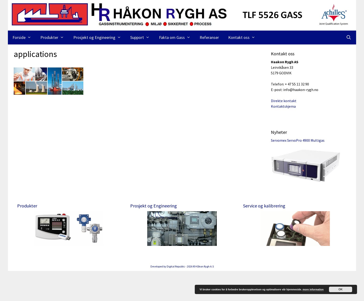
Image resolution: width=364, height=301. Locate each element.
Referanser (209, 37)
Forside (24, 37)
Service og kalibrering (264, 206)
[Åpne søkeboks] (348, 37)
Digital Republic (176, 296)
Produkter (54, 37)
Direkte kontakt (283, 100)
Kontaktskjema (283, 106)
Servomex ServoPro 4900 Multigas (298, 140)
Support (142, 37)
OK (340, 289)
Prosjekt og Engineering (99, 37)
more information (312, 289)
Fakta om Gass (177, 37)
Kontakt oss (244, 37)
